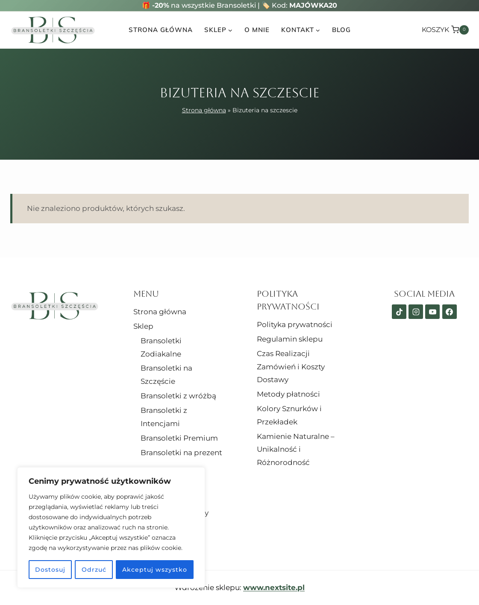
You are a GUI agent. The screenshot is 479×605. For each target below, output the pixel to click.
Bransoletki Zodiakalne (161, 347)
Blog (341, 30)
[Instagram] (415, 311)
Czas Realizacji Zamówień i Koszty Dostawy (291, 366)
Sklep (143, 326)
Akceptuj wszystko (154, 569)
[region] (111, 528)
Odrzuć (94, 569)
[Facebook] (449, 311)
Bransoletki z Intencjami (164, 417)
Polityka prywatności (294, 324)
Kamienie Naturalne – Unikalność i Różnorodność (296, 449)
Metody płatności (288, 394)
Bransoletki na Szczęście (166, 375)
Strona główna (161, 30)
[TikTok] (399, 311)
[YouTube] (432, 311)
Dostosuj (50, 569)
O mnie (257, 30)
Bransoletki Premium (179, 438)
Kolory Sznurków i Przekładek (289, 415)
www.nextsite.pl (274, 587)
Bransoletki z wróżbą (178, 396)
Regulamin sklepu (290, 339)
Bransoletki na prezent (181, 452)
